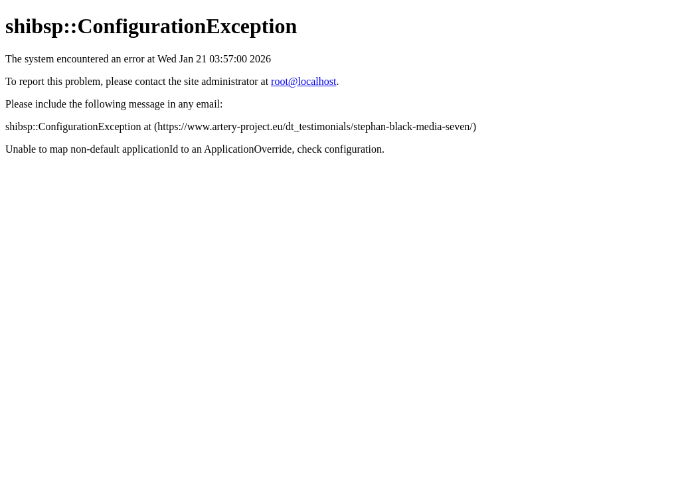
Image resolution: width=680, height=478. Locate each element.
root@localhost (303, 81)
